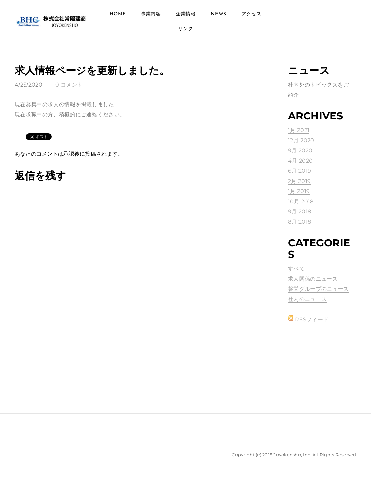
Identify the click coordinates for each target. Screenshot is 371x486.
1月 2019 (299, 191)
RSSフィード (311, 319)
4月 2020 (300, 160)
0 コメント (69, 84)
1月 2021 (298, 130)
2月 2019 (299, 181)
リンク (185, 29)
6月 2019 (299, 171)
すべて (296, 268)
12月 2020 (301, 140)
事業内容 (151, 14)
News (218, 14)
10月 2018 (301, 201)
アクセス (252, 14)
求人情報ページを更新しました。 (92, 70)
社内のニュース (307, 299)
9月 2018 (299, 211)
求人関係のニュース (313, 279)
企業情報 (186, 14)
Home (118, 14)
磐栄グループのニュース (318, 289)
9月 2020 (300, 150)
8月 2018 (299, 222)
